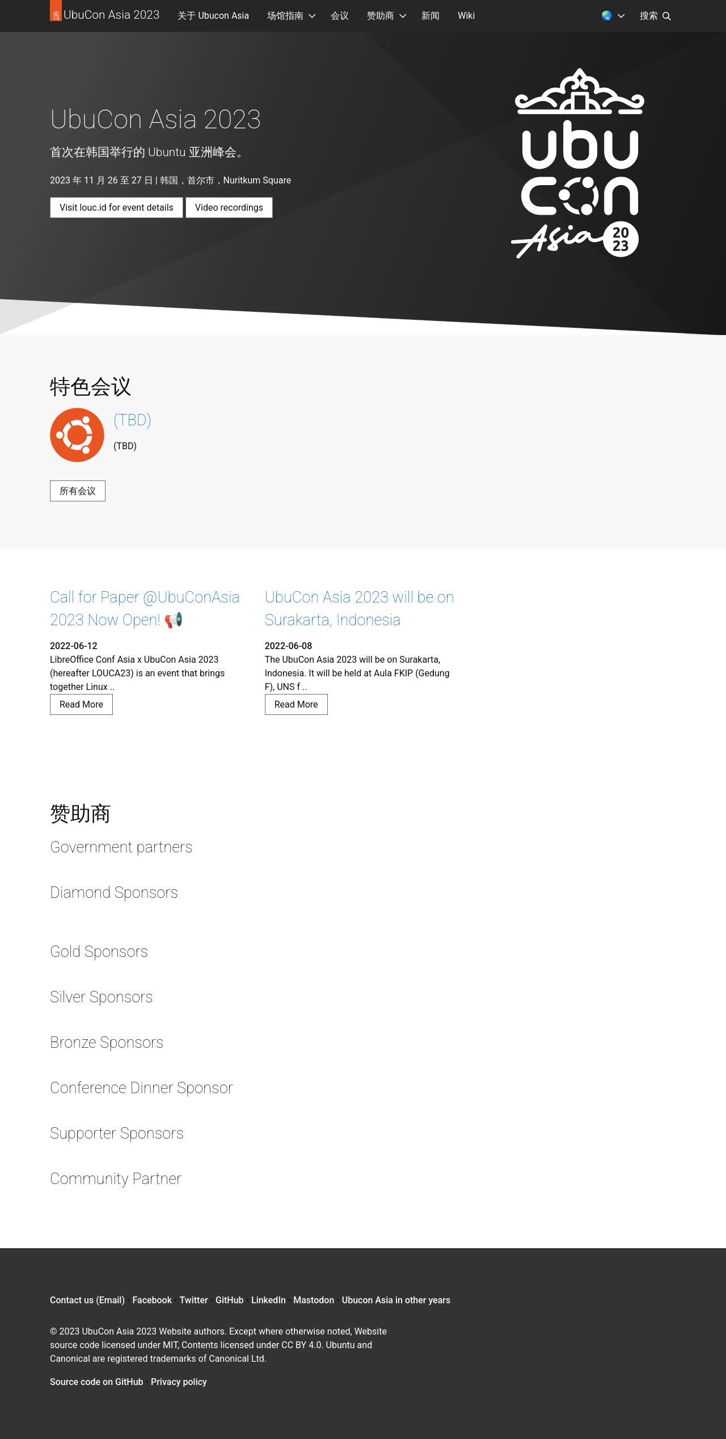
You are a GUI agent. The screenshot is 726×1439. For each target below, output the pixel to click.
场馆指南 (285, 15)
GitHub (230, 1300)
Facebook (152, 1300)
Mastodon (313, 1300)
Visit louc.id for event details (117, 207)
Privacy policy (179, 1382)
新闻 (430, 15)
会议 (340, 15)
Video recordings (229, 207)
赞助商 (380, 15)
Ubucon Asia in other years (396, 1300)
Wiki (466, 15)
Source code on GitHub (96, 1382)
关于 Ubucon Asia (213, 15)
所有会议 (78, 491)
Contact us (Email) (87, 1300)
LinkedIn (268, 1300)
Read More (81, 704)
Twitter (193, 1300)
